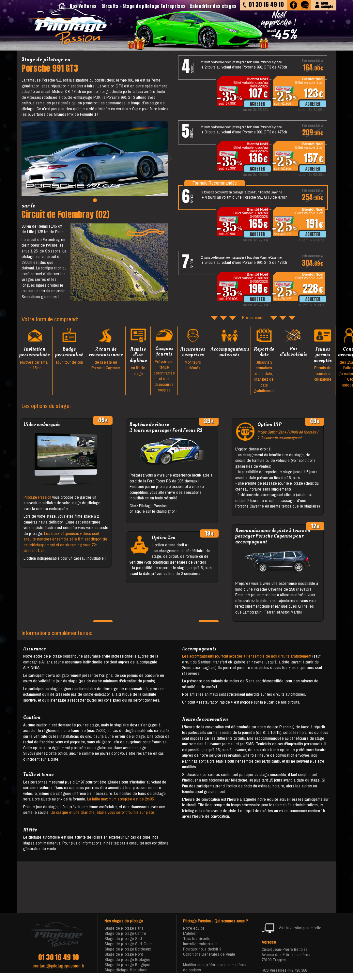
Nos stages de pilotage (123, 921)
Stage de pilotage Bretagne (127, 959)
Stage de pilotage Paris (124, 928)
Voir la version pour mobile (291, 928)
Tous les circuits (196, 938)
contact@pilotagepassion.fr (58, 965)
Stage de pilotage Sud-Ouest (129, 944)
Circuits (109, 6)
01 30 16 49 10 (58, 957)
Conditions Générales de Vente (209, 954)
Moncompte (327, 4)
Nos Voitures (83, 6)
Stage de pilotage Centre (125, 933)
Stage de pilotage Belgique (127, 964)
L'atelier (190, 933)
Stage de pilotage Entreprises (154, 6)
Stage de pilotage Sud (123, 938)
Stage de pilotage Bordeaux (127, 949)
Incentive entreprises (200, 944)
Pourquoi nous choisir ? (202, 949)
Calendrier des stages (213, 6)
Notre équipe (194, 928)
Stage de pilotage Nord (123, 954)
